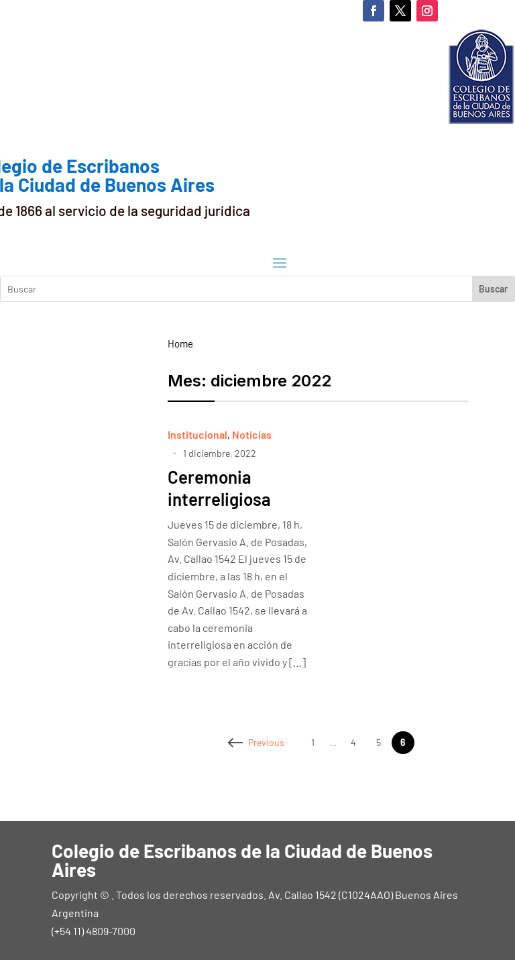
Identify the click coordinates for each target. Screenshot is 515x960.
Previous (256, 742)
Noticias (252, 434)
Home (180, 343)
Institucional (197, 434)
